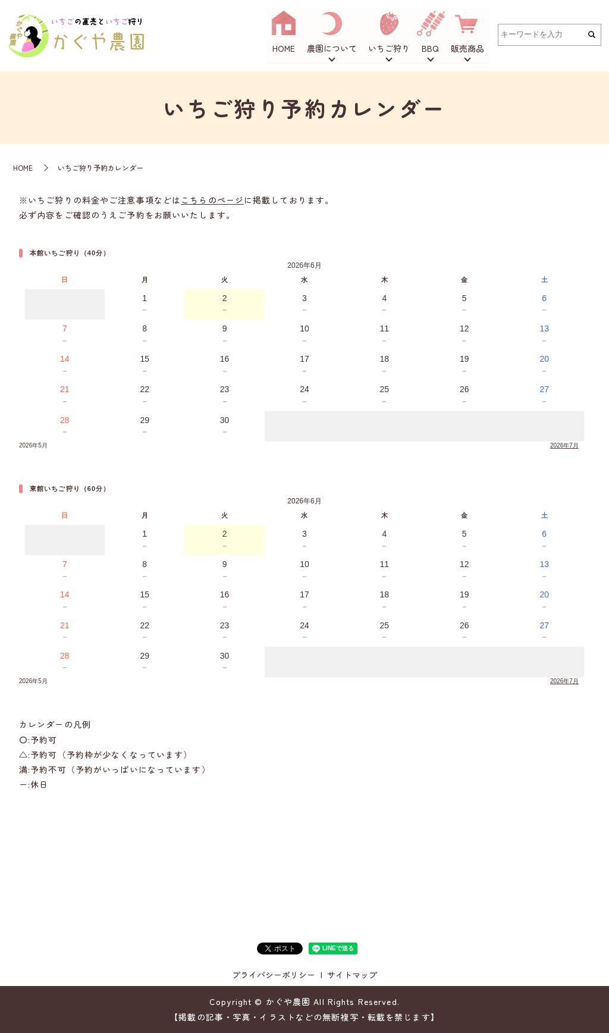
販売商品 (467, 49)
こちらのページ (212, 200)
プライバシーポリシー (273, 975)
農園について (332, 49)
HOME (284, 49)
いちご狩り (389, 49)
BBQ (431, 49)
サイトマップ (352, 975)
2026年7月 (564, 445)
